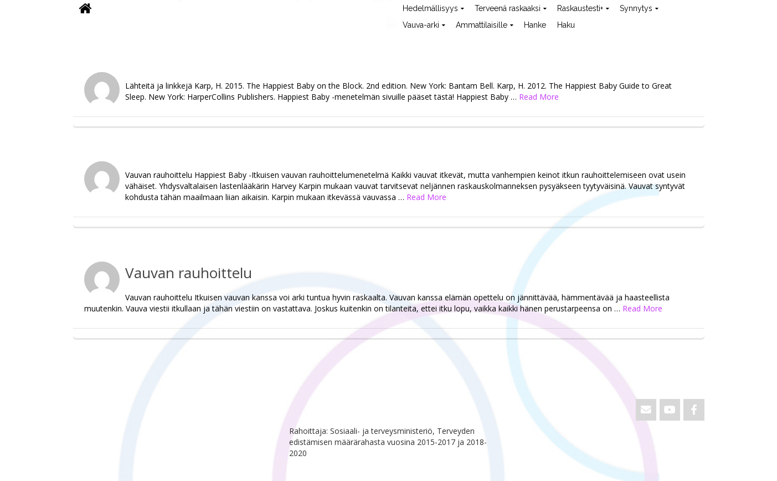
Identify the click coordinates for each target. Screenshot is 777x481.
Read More (539, 96)
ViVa (91, 41)
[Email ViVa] (646, 410)
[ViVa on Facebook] (693, 410)
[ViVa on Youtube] (670, 410)
